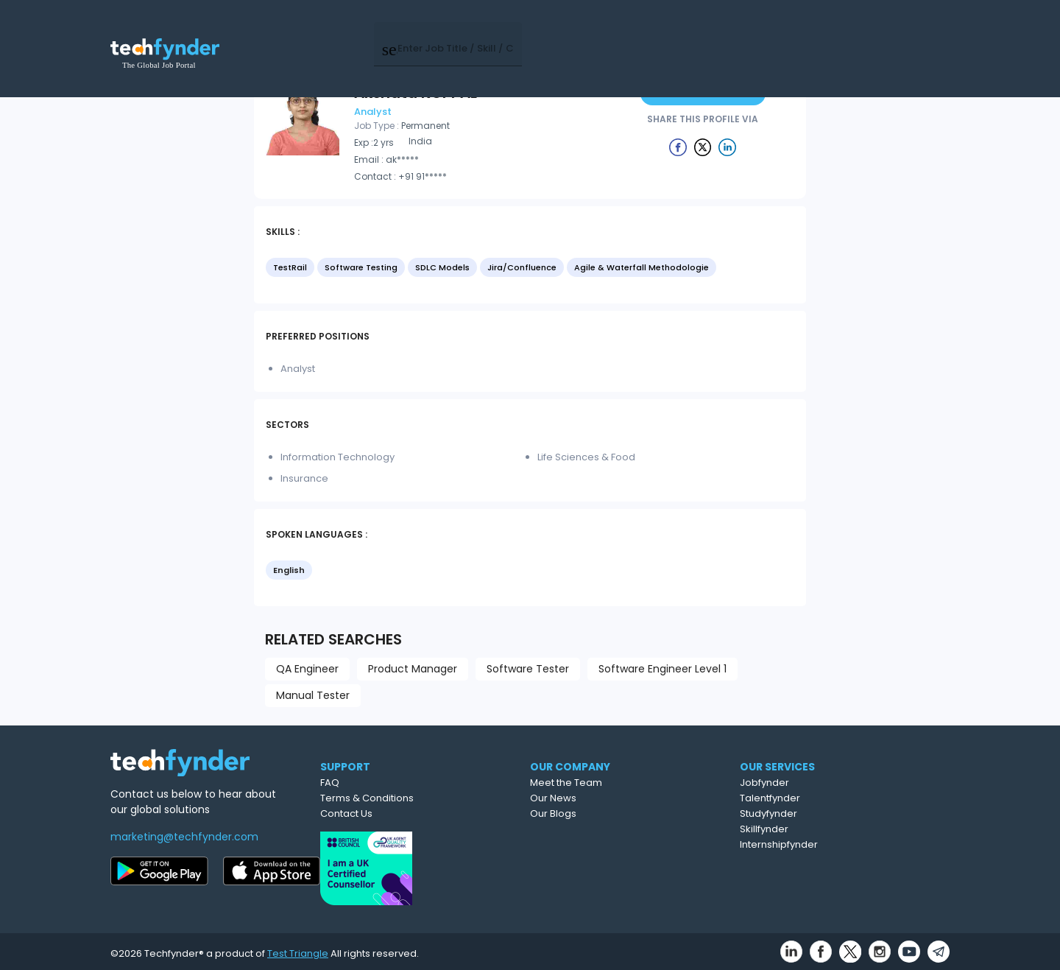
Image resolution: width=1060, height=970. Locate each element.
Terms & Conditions (425, 798)
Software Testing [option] (361, 267)
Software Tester (528, 668)
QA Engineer (307, 668)
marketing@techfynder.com (184, 836)
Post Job (730, 29)
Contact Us (404, 813)
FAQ (388, 783)
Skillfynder (830, 829)
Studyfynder (834, 813)
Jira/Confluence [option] (522, 267)
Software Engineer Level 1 (662, 668)
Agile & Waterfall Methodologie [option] (641, 267)
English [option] (289, 570)
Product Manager (412, 668)
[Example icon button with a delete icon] (678, 146)
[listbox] (530, 269)
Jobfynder (830, 783)
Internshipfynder (845, 844)
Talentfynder (836, 798)
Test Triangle (297, 949)
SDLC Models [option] (442, 267)
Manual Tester (313, 695)
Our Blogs (618, 813)
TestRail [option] (290, 267)
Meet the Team (631, 783)
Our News (618, 798)
